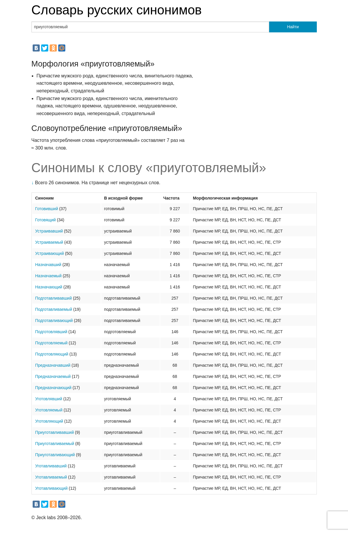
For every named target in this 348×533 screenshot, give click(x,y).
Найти (293, 26)
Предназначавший (53, 365)
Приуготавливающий (55, 454)
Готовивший (46, 208)
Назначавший (48, 264)
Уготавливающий (51, 488)
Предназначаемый (53, 376)
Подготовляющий (52, 354)
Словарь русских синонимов (116, 10)
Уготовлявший (48, 398)
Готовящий (45, 219)
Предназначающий (53, 387)
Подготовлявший (51, 331)
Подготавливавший (53, 298)
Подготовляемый (51, 343)
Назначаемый (48, 275)
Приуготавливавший (54, 432)
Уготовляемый (49, 410)
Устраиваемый (49, 242)
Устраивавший (49, 231)
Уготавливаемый (51, 477)
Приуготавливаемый (54, 443)
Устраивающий (49, 253)
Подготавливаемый (53, 309)
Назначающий (48, 287)
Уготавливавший (51, 466)
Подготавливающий (54, 320)
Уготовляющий (49, 421)
